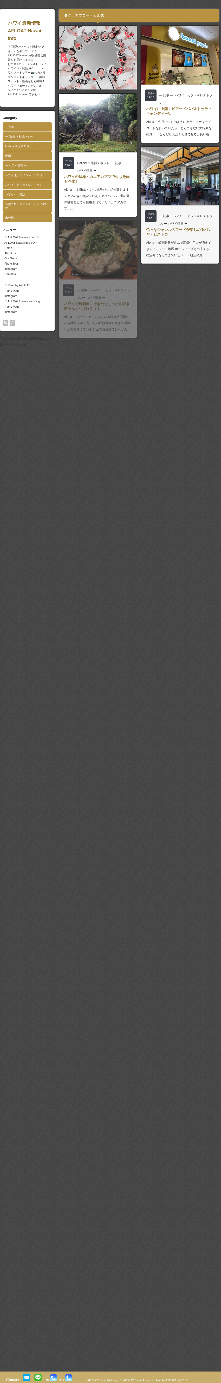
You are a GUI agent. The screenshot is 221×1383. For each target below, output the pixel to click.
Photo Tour (11, 263)
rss (5, 323)
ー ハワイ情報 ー (16, 165)
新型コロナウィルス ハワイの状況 (26, 206)
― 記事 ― (11, 126)
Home (8, 247)
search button (12, 323)
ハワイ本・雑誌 (15, 194)
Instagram (10, 268)
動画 (8, 155)
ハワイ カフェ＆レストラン (23, 184)
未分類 (9, 217)
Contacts (10, 274)
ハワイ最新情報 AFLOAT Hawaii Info (35, 31)
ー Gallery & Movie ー (19, 136)
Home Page (12, 290)
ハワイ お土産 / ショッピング (24, 175)
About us (10, 253)
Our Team (10, 258)
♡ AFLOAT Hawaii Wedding (22, 301)
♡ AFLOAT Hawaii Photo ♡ (22, 237)
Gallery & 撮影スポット (20, 146)
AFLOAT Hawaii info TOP (20, 242)
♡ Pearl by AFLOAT (17, 285)
